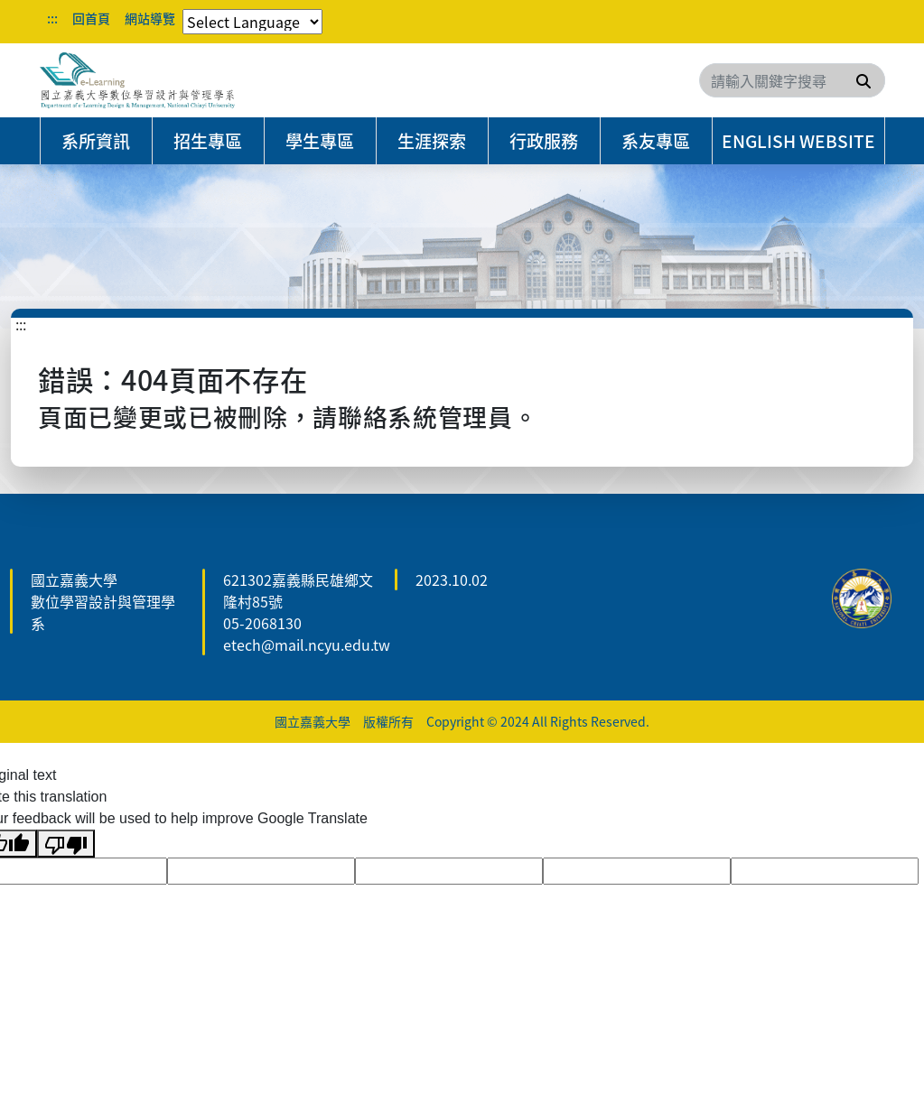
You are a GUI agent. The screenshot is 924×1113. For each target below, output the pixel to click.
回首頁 (91, 18)
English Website (798, 140)
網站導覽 (150, 18)
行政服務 (543, 140)
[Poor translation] (66, 844)
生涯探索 (431, 140)
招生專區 (207, 140)
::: (52, 18)
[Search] (792, 80)
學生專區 (319, 140)
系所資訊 (95, 140)
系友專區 (655, 140)
